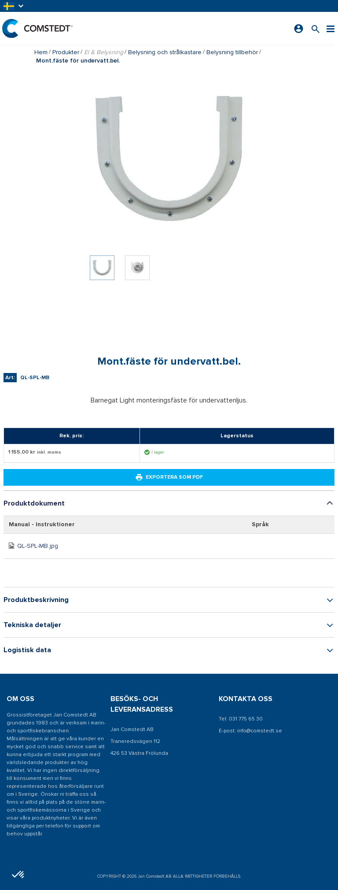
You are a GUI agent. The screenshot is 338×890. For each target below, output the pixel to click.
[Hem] (37, 28)
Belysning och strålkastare (165, 52)
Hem (41, 52)
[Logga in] (298, 28)
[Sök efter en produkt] (315, 28)
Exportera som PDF (169, 477)
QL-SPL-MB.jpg (37, 546)
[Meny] (330, 28)
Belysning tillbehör (232, 52)
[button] (14, 6)
